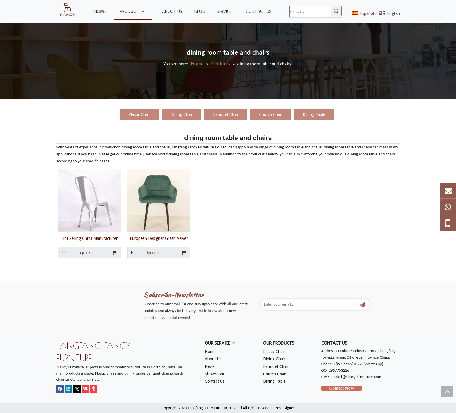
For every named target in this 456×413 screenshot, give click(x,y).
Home (210, 351)
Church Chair (270, 114)
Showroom (214, 374)
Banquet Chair (226, 114)
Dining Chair (182, 114)
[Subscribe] (362, 304)
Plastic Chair (139, 114)
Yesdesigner (284, 408)
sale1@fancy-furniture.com (357, 377)
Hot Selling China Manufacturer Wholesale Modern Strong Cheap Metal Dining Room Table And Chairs (89, 238)
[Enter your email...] (310, 304)
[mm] (61, 277)
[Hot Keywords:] (336, 11)
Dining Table (314, 114)
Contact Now (341, 388)
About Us (213, 359)
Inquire (74, 252)
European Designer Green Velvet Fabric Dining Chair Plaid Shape (159, 238)
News (209, 366)
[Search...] (310, 11)
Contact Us (214, 381)
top (447, 391)
